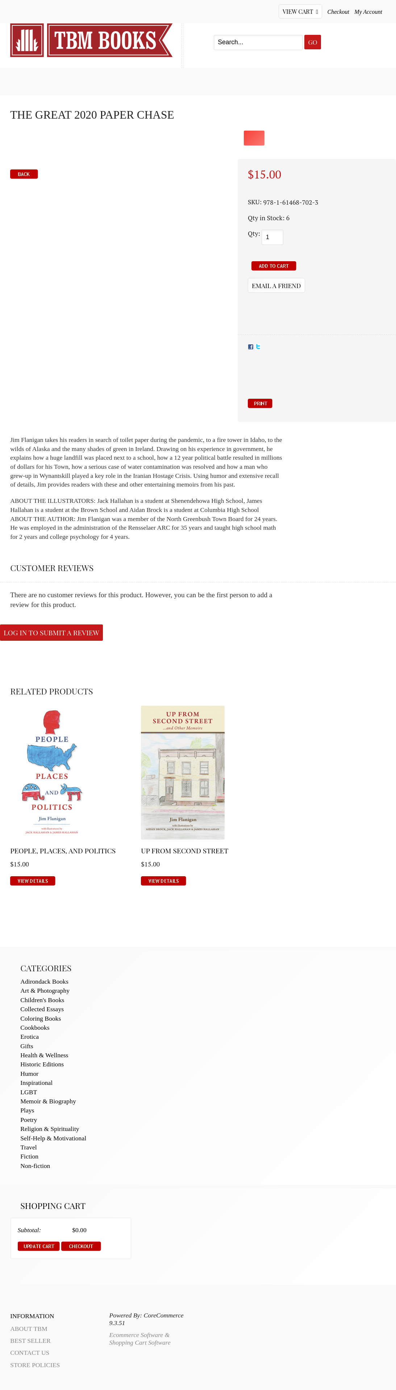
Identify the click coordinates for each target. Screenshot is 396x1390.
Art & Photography (45, 990)
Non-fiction (35, 1165)
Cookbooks (34, 1027)
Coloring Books (40, 1018)
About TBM (251, 80)
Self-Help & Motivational (53, 1138)
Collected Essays (42, 1009)
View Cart (300, 11)
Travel (28, 1147)
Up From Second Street (184, 850)
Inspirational (36, 1082)
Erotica (29, 1036)
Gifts (26, 1046)
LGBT (28, 1092)
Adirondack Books (44, 981)
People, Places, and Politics (63, 850)
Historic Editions (42, 1064)
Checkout (338, 12)
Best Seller (69, 80)
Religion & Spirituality (49, 1128)
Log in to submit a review (51, 632)
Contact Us (192, 80)
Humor (29, 1073)
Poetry (28, 1119)
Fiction (29, 1156)
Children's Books (42, 1000)
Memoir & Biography (48, 1101)
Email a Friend (276, 285)
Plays (27, 1110)
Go (312, 42)
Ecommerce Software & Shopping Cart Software (139, 1338)
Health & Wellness (44, 1055)
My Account (368, 12)
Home (19, 80)
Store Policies (35, 1365)
